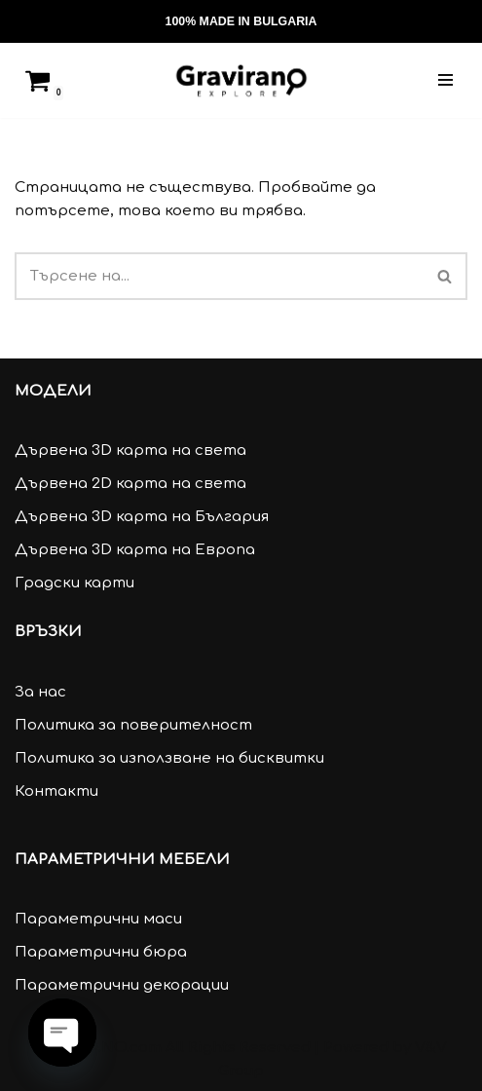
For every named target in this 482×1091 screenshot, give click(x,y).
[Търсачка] (362, 22)
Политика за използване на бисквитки (169, 758)
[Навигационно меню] (445, 79)
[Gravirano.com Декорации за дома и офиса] (241, 80)
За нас (40, 692)
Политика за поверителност (133, 725)
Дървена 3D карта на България (142, 516)
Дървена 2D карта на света (130, 483)
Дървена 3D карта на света (130, 450)
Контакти (56, 791)
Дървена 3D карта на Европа (135, 550)
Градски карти (74, 583)
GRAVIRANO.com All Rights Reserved (173, 1047)
